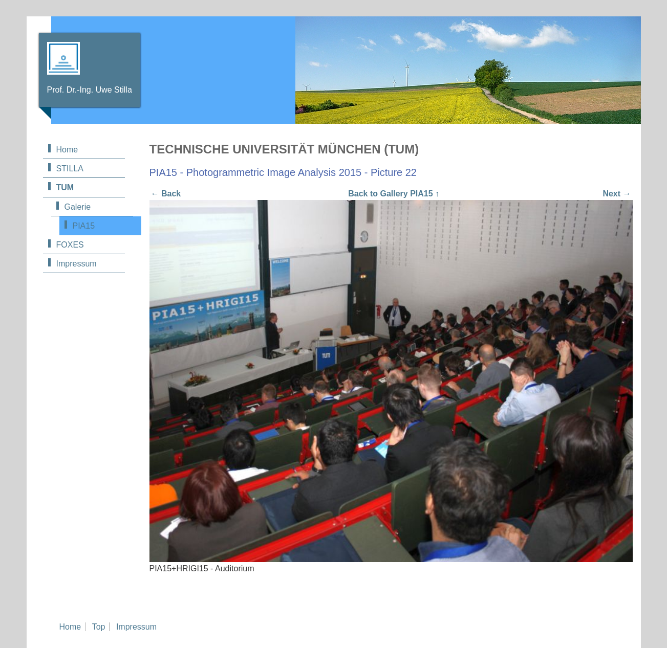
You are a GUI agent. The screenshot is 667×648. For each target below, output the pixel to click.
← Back (166, 193)
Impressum (76, 263)
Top (98, 626)
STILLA (69, 168)
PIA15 (84, 225)
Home (67, 149)
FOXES (70, 244)
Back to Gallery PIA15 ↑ (393, 193)
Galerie (77, 207)
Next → (617, 193)
